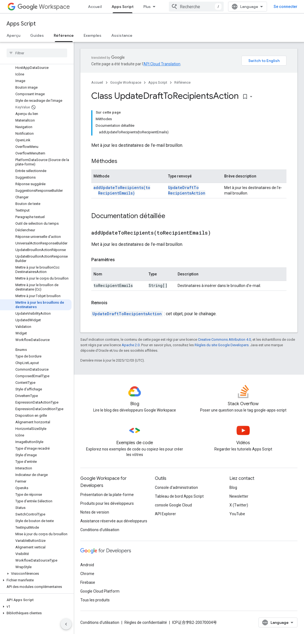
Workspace (44, 6)
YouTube (237, 514)
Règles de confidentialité (145, 622)
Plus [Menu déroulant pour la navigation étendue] (147, 6)
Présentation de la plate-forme (107, 494)
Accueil (95, 6)
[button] (36, 573)
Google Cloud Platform (100, 591)
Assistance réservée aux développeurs (113, 521)
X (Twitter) (238, 505)
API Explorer (165, 514)
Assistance (121, 35)
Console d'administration (176, 487)
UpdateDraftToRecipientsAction (186, 190)
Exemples (92, 35)
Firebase (87, 582)
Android (87, 565)
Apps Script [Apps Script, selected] (122, 6)
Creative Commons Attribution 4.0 (224, 339)
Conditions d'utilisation (99, 530)
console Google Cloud (173, 505)
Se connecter (285, 6)
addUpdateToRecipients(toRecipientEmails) (121, 190)
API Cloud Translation (161, 64)
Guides (37, 35)
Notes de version (94, 512)
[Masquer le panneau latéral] (66, 624)
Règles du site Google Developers (222, 345)
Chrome (87, 573)
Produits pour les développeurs (107, 503)
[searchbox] (37, 53)
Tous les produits (95, 600)
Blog (233, 487)
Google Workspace (125, 82)
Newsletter (238, 496)
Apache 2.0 (131, 345)
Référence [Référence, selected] (64, 35)
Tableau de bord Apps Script (179, 496)
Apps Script (21, 23)
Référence (182, 82)
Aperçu (13, 35)
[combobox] (196, 7)
